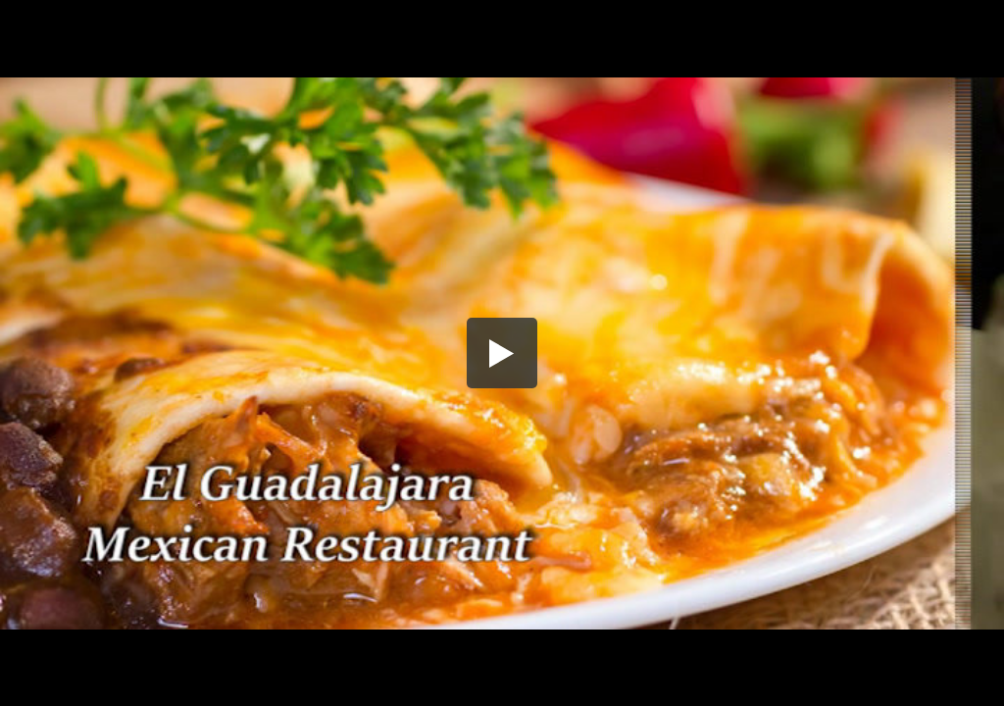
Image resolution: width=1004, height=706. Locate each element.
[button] (502, 353)
